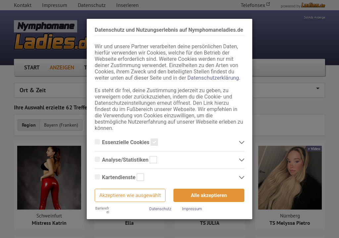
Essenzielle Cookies (126, 142)
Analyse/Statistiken (126, 160)
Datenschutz (160, 209)
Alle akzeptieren (209, 195)
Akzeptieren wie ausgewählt (130, 195)
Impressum (192, 209)
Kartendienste (119, 177)
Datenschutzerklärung (213, 78)
